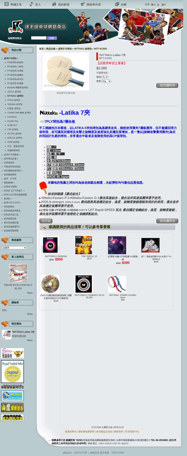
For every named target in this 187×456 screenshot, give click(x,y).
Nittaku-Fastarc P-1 (55, 198)
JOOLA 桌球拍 (14, 92)
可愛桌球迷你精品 (12, 166)
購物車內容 (94, 4)
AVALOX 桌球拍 (14, 138)
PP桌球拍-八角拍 (15, 66)
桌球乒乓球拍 (65, 48)
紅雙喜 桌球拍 (13, 108)
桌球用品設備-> (11, 158)
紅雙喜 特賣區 (10, 186)
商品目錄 (50, 48)
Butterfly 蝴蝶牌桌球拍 (17, 87)
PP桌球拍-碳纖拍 (15, 75)
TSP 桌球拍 (12, 129)
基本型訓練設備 (11, 222)
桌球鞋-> (8, 198)
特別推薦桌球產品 (12, 210)
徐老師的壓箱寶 (11, 230)
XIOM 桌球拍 (13, 142)
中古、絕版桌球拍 (15, 146)
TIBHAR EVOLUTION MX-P (18, 285)
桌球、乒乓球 (10, 178)
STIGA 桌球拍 (13, 100)
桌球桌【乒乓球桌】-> (14, 190)
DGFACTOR (80, 452)
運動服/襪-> (9, 182)
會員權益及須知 (104, 431)
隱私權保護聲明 (86, 431)
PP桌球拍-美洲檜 (15, 83)
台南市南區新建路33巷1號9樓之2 (133, 440)
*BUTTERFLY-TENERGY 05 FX (89, 295)
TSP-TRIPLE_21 (89, 256)
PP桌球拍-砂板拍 (15, 62)
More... (30, 293)
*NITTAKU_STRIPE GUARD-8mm (123, 296)
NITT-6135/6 (100, 48)
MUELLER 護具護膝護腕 (15, 194)
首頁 (41, 48)
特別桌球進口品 (11, 214)
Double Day (12, 121)
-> (11, 58)
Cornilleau (12, 117)
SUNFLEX (12, 125)
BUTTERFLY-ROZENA (56, 256)
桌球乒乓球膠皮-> (12, 154)
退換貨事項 (70, 431)
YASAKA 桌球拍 (14, 104)
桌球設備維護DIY (12, 226)
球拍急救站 (9, 206)
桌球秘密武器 (10, 218)
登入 (38, 4)
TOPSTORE (117, 452)
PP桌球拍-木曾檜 (15, 71)
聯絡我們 (118, 431)
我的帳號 (63, 4)
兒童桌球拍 (9, 162)
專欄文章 (16, 4)
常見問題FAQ (132, 431)
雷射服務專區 (10, 174)
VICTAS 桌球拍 (14, 133)
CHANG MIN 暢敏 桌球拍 (19, 112)
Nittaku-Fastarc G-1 (85, 198)
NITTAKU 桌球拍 (83, 48)
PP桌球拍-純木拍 (15, 79)
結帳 (124, 4)
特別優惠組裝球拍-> (13, 170)
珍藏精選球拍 (13, 150)
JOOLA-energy (51, 202)
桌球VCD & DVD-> (12, 202)
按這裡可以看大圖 (66, 91)
